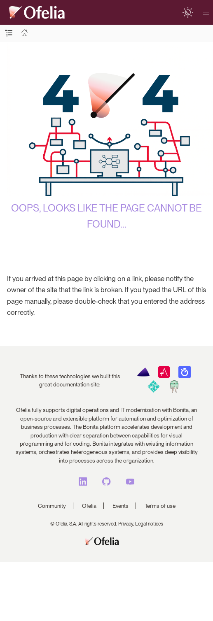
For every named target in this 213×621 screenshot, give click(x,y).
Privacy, (126, 524)
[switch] (187, 12)
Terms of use (160, 505)
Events (120, 505)
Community (52, 505)
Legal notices (149, 524)
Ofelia (89, 505)
